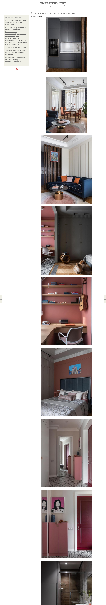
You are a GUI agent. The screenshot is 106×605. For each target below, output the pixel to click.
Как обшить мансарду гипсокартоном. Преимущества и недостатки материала (15, 34)
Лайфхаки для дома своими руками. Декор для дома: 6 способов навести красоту (16, 22)
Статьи (59, 9)
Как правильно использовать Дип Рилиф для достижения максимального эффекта (15, 59)
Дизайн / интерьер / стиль (53, 3)
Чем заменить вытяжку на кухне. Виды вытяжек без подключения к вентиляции (15, 52)
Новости (52, 9)
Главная (45, 9)
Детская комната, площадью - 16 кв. (16, 47)
